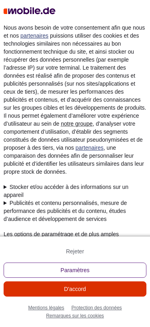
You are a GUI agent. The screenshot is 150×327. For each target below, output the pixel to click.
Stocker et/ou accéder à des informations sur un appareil (66, 191)
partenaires (34, 35)
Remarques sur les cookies (75, 316)
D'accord (75, 289)
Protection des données (96, 308)
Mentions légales (46, 308)
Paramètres (74, 270)
